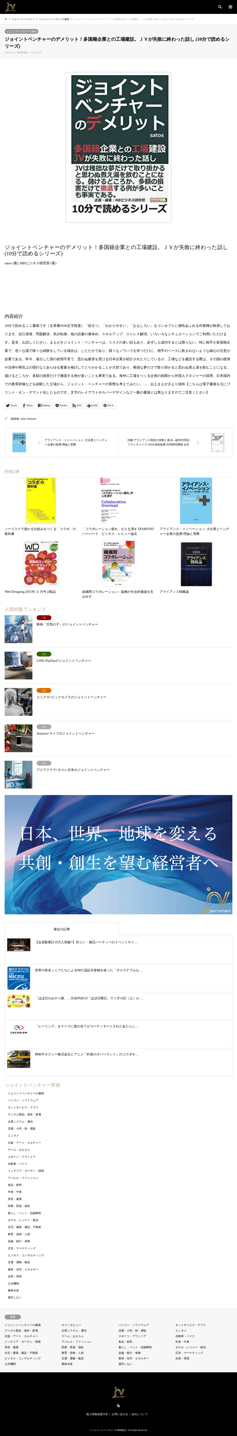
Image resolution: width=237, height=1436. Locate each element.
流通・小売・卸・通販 (22, 1128)
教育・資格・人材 (19, 1234)
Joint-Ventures (28, 418)
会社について (139, 1414)
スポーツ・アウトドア (22, 1156)
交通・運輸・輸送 (19, 1262)
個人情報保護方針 (97, 1414)
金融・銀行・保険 (19, 1241)
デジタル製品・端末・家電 (24, 1114)
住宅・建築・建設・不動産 (24, 1227)
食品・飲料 (15, 1185)
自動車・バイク (17, 1163)
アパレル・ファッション (23, 1178)
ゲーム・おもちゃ (19, 1149)
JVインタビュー (71, 1325)
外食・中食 (15, 1191)
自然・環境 (15, 1276)
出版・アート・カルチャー (24, 1142)
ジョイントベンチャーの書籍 (21, 31)
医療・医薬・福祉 (19, 1206)
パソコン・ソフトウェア (23, 1100)
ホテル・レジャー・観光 (23, 1220)
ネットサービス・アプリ (23, 1107)
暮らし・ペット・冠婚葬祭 (24, 1213)
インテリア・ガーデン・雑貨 (26, 1170)
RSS (118, 1405)
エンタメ (13, 1135)
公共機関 (13, 1283)
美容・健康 (15, 1199)
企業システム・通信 (20, 1121)
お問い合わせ (120, 1414)
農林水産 (13, 1290)
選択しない (15, 1297)
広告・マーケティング (22, 1248)
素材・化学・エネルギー (23, 1269)
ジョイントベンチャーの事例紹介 (109, 1430)
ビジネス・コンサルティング (26, 1255)
